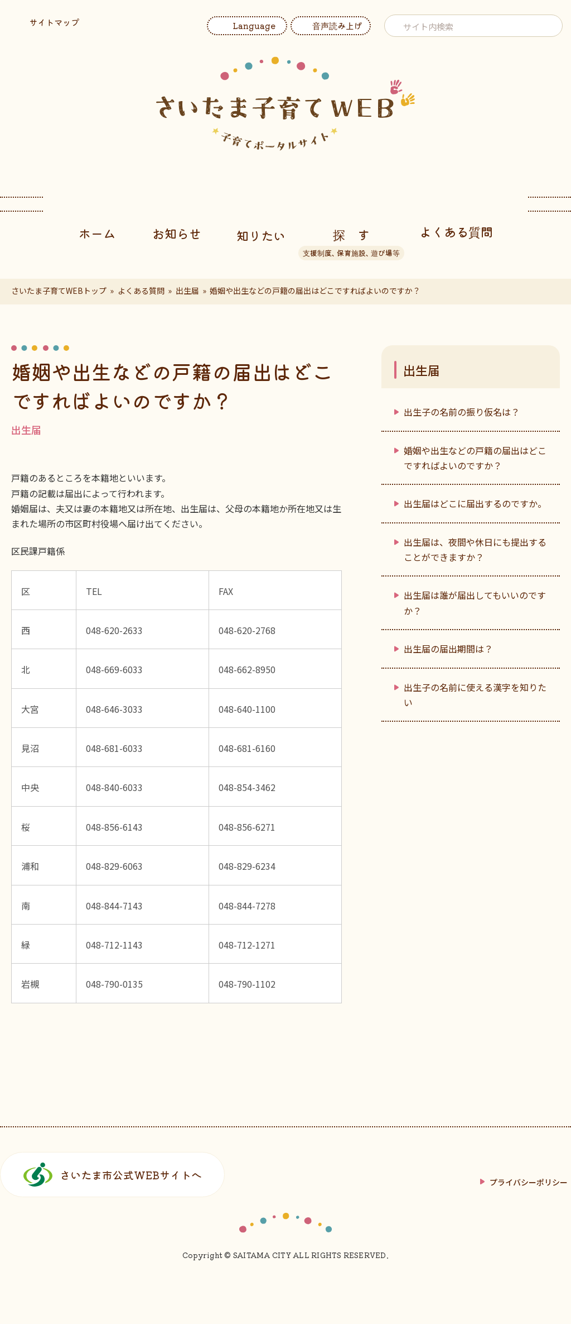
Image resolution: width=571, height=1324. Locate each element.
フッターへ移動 (0, 0)
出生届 (187, 290)
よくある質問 (141, 290)
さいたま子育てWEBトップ (59, 290)
